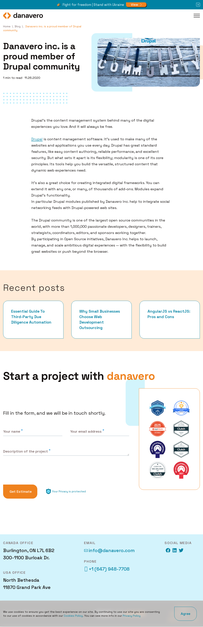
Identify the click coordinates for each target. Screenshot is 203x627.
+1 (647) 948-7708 (107, 569)
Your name (11, 431)
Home (7, 26)
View (134, 5)
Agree (185, 613)
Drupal (37, 139)
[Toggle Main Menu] (197, 15)
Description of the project (25, 451)
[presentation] (33, 471)
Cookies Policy (73, 615)
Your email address (86, 431)
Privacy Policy (131, 615)
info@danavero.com (109, 551)
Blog (18, 26)
